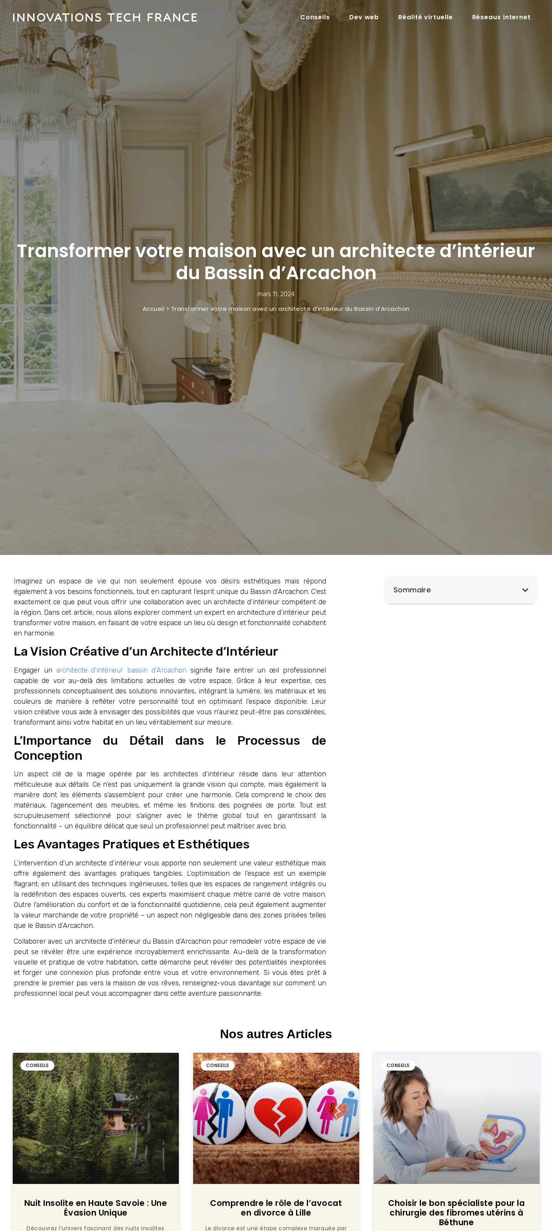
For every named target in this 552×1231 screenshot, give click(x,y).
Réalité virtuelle (425, 17)
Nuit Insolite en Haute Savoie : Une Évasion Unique (95, 1207)
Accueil (154, 309)
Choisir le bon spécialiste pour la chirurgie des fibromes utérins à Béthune (456, 1212)
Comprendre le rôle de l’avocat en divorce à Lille (276, 1207)
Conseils (315, 17)
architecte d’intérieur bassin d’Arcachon (121, 670)
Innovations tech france (105, 17)
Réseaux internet (501, 17)
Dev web (364, 17)
